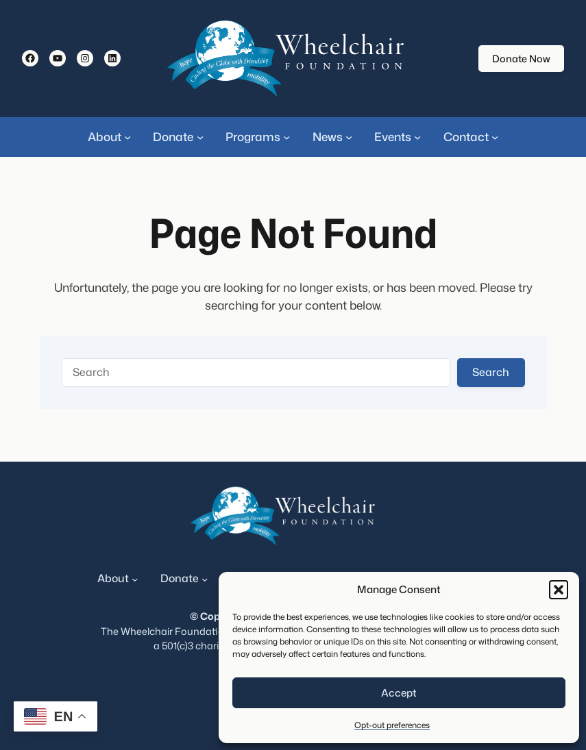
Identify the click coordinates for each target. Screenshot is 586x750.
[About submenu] (127, 137)
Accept (399, 693)
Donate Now (521, 58)
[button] (558, 590)
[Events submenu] (417, 137)
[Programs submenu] (286, 137)
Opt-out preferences (392, 725)
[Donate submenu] (200, 137)
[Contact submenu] (494, 137)
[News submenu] (348, 137)
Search (490, 371)
